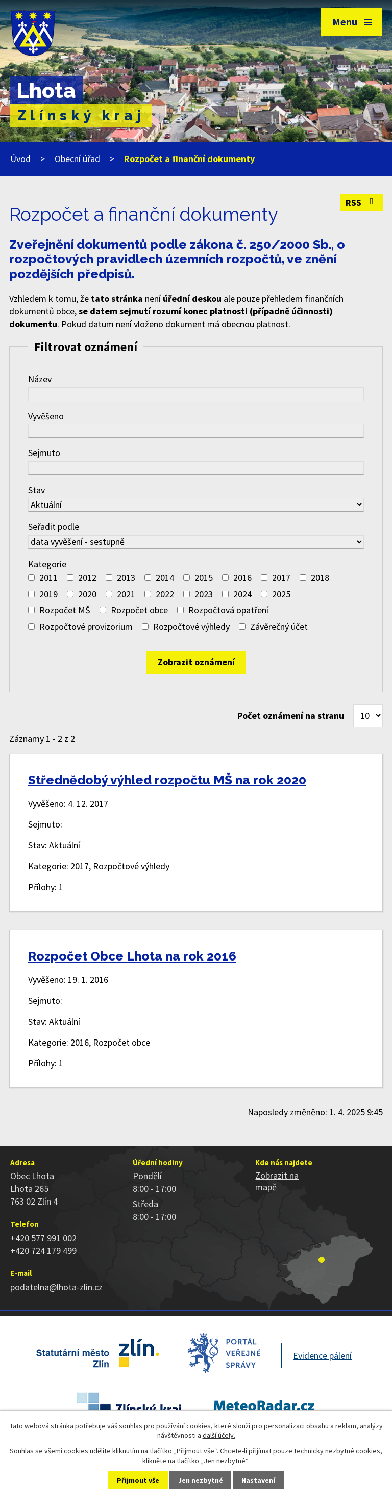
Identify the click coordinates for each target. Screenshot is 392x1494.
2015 (203, 577)
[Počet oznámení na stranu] (368, 715)
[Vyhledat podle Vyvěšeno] (196, 431)
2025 (281, 594)
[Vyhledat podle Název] (196, 394)
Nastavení (258, 1480)
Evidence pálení (322, 1356)
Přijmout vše (138, 1480)
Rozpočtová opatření (228, 610)
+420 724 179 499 (43, 1251)
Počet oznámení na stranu (290, 716)
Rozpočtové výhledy (191, 626)
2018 (320, 577)
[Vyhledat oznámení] (196, 662)
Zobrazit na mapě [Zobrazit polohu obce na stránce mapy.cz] (277, 1181)
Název (40, 379)
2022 (165, 594)
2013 (126, 577)
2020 (87, 594)
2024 (242, 594)
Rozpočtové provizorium (86, 626)
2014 (165, 577)
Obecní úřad (77, 159)
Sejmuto (44, 453)
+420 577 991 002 (43, 1238)
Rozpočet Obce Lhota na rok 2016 (132, 956)
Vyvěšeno (46, 416)
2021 (126, 594)
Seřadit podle (53, 526)
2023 (203, 594)
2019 (48, 594)
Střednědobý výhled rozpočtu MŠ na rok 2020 (167, 779)
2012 (87, 577)
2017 (281, 577)
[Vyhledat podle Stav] (196, 505)
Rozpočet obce (139, 610)
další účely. (219, 1435)
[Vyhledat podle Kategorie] (31, 577)
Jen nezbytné (200, 1480)
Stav (36, 490)
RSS (362, 202)
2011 (48, 577)
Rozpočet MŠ (64, 610)
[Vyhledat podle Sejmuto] (196, 468)
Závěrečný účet (279, 626)
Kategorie (47, 564)
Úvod (20, 159)
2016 (242, 577)
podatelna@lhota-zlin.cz (56, 1287)
